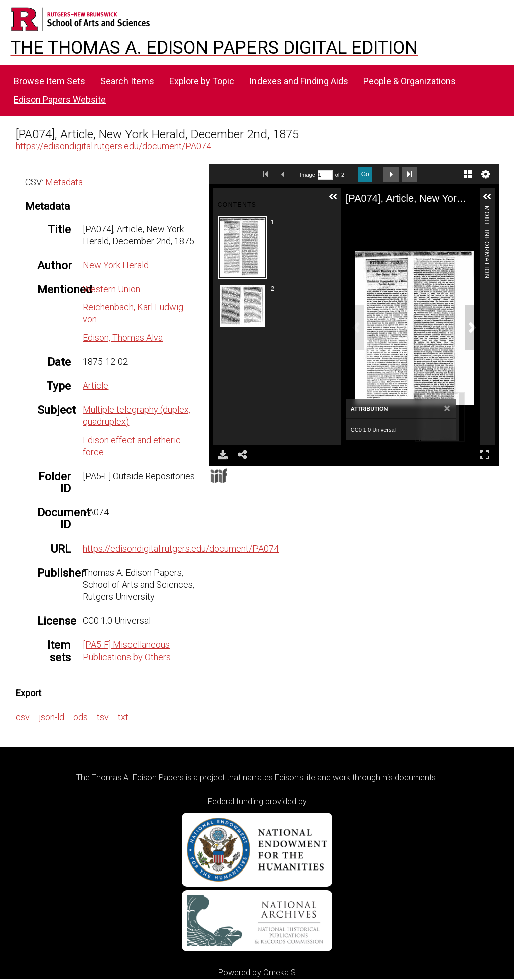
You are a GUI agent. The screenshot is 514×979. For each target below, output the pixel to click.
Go (365, 174)
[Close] (447, 409)
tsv (103, 717)
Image (307, 175)
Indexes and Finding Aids (298, 81)
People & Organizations (409, 81)
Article (95, 385)
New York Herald (116, 265)
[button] (333, 197)
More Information (486, 210)
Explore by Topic (201, 81)
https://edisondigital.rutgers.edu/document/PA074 (113, 146)
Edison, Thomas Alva (123, 337)
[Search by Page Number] (325, 175)
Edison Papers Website (60, 99)
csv (23, 717)
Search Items (127, 81)
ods (80, 717)
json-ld (51, 717)
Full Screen (484, 454)
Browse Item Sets (49, 81)
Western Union (111, 289)
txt (123, 717)
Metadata (64, 182)
